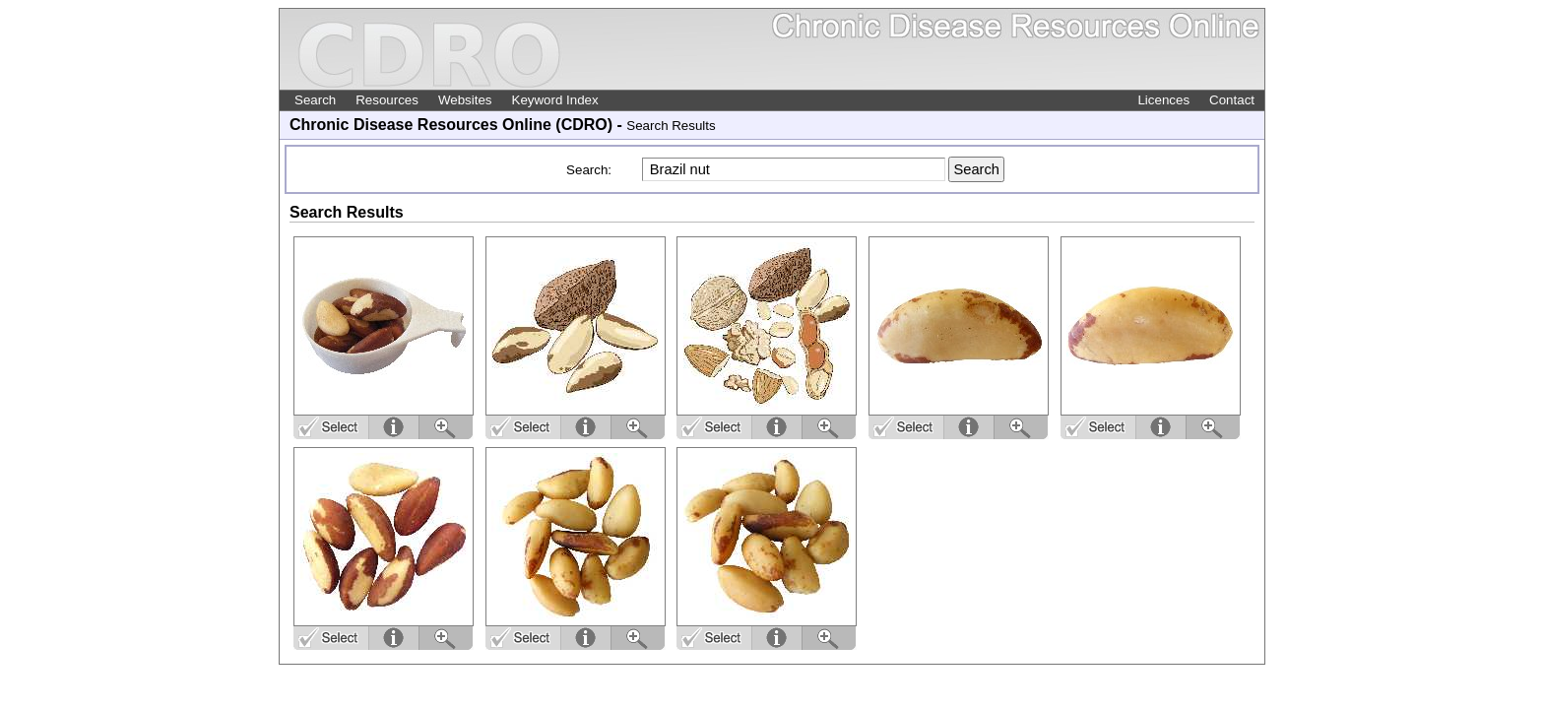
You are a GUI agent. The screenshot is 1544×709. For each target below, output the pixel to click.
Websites (465, 100)
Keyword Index (555, 100)
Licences (1163, 100)
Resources (386, 100)
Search (315, 100)
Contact (1231, 100)
